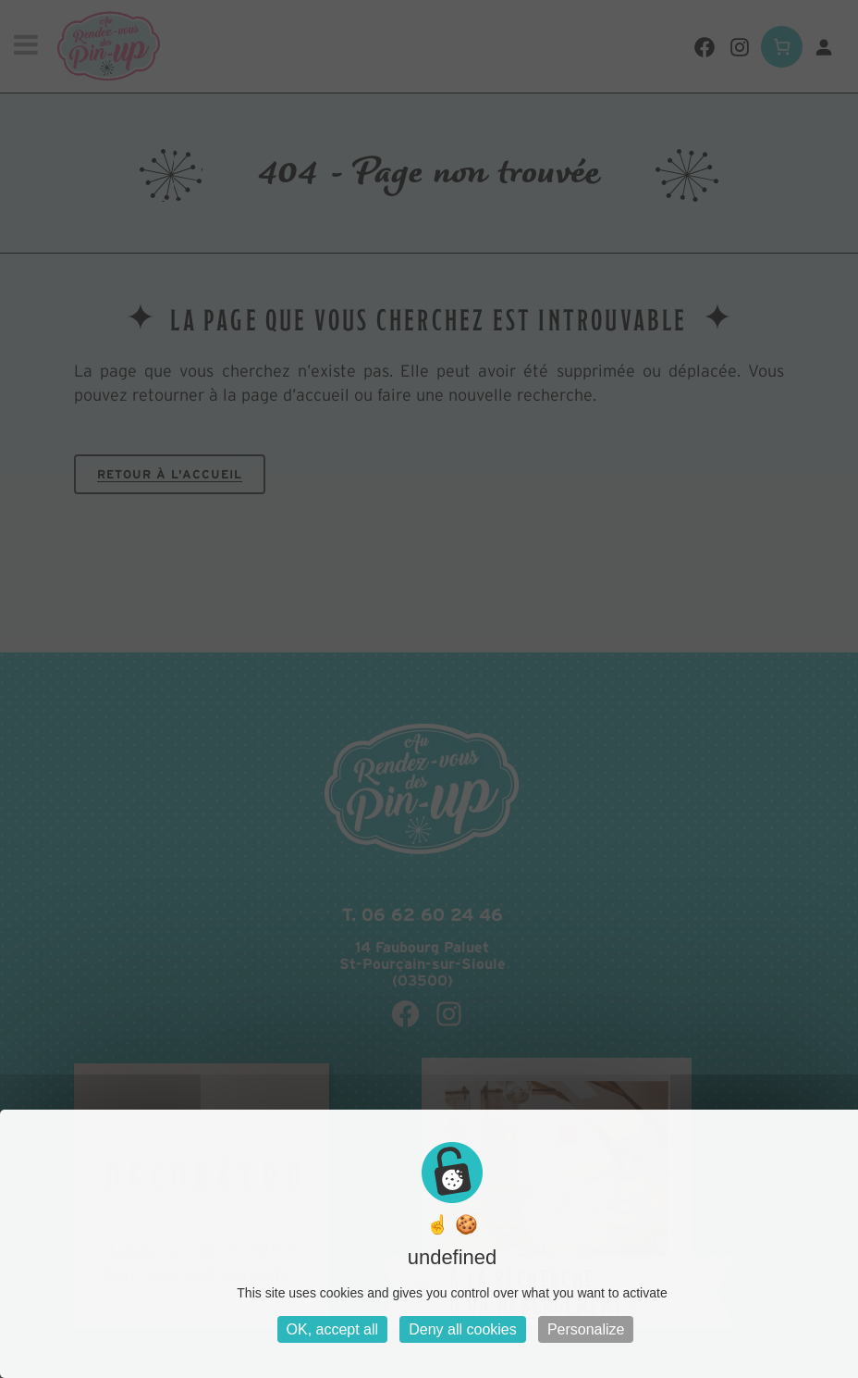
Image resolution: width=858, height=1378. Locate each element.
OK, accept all (333, 1329)
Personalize (586, 1329)
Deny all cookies (463, 1329)
